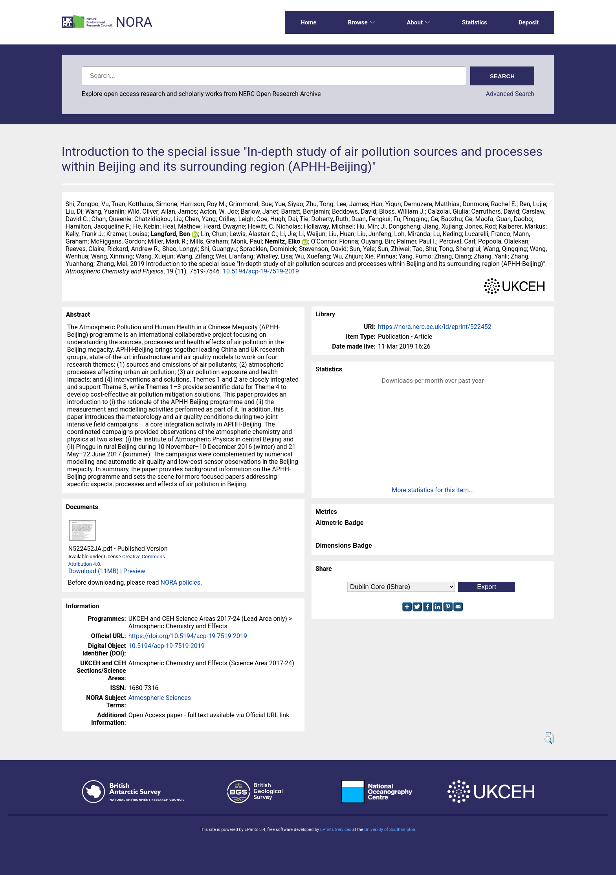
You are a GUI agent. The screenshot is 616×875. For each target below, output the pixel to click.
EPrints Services (335, 829)
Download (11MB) (93, 571)
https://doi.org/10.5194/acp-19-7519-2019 (187, 636)
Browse (361, 22)
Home (308, 22)
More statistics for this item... (433, 490)
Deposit (529, 22)
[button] (549, 738)
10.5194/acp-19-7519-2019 (261, 271)
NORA (134, 22)
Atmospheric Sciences (159, 697)
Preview (134, 571)
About (419, 22)
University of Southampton (389, 829)
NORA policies (180, 582)
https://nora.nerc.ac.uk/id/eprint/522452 (434, 326)
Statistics (474, 22)
